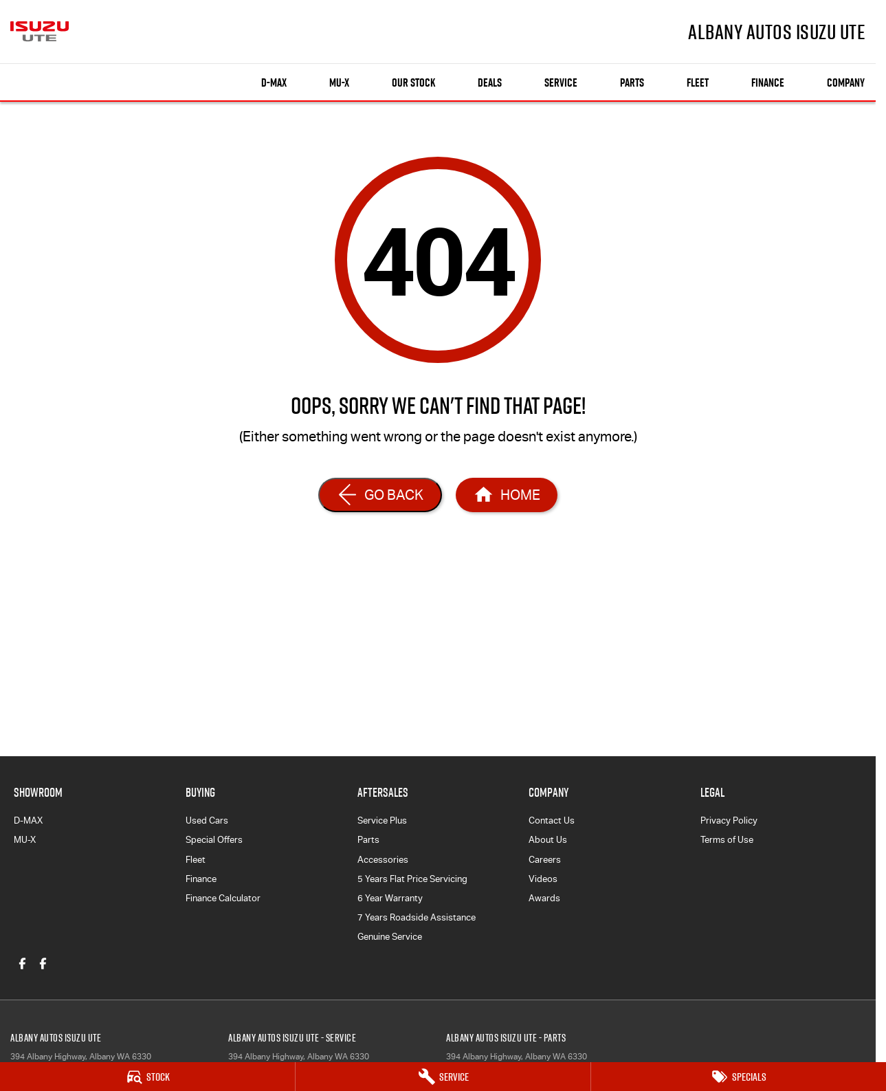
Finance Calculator (223, 898)
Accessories (382, 860)
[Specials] (738, 1076)
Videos (543, 879)
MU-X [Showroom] (339, 82)
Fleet (698, 82)
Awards (544, 898)
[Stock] (147, 1076)
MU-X (25, 840)
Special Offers (214, 840)
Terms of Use (726, 840)
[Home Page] (506, 495)
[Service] (443, 1076)
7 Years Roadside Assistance (416, 917)
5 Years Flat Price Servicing (412, 879)
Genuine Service (389, 937)
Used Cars (207, 820)
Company (846, 82)
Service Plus (382, 820)
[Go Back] (380, 495)
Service (560, 82)
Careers (545, 860)
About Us (548, 840)
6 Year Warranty (390, 898)
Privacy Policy (728, 820)
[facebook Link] (22, 963)
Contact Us (552, 820)
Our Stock (413, 82)
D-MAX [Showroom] (274, 82)
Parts (632, 82)
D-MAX (28, 820)
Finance (767, 82)
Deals (490, 82)
